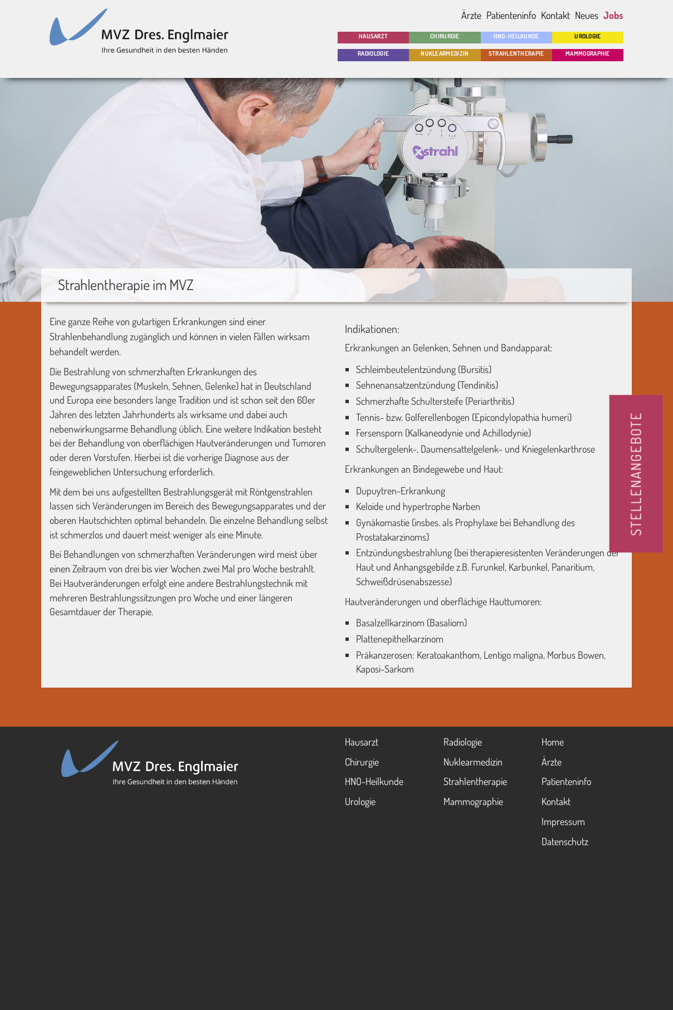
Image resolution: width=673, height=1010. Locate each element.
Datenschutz (565, 841)
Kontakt (555, 15)
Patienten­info (566, 781)
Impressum (563, 821)
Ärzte (471, 15)
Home (553, 742)
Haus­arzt (361, 742)
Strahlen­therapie (516, 53)
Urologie (587, 36)
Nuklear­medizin (445, 53)
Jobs (613, 15)
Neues (586, 15)
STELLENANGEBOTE (636, 474)
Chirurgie (445, 36)
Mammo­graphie (587, 53)
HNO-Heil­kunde (516, 36)
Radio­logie (373, 53)
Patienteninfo (511, 15)
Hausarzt (373, 36)
